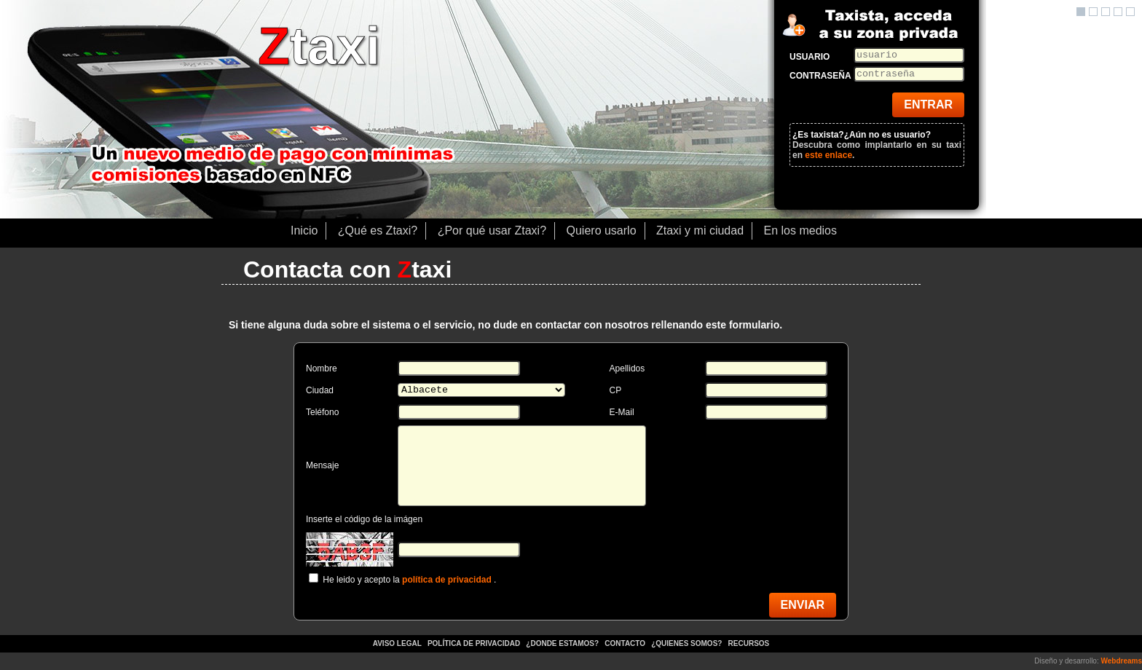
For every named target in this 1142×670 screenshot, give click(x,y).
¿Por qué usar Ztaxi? (492, 230)
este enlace (828, 155)
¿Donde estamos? (563, 643)
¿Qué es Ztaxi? (377, 230)
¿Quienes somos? (687, 643)
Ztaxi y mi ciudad (700, 230)
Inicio (304, 230)
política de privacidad (447, 580)
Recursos (749, 643)
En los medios (801, 230)
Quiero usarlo (602, 230)
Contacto (624, 643)
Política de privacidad (474, 643)
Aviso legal (397, 643)
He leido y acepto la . (409, 580)
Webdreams (1121, 661)
